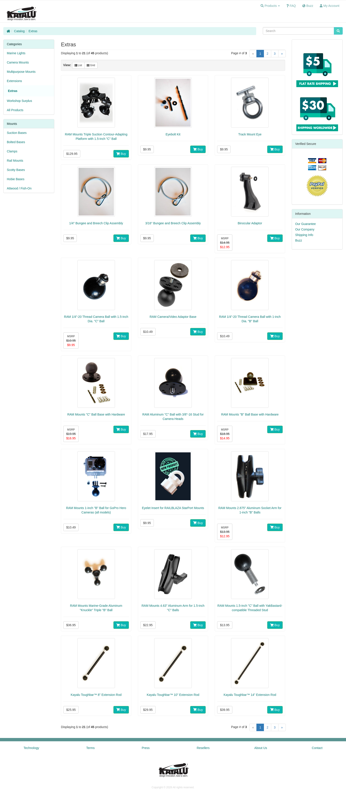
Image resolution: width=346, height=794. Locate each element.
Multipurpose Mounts (21, 71)
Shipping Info (304, 235)
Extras (33, 31)
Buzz (298, 240)
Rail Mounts (15, 160)
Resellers (203, 748)
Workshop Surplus (19, 101)
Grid (91, 65)
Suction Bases (17, 133)
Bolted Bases (16, 142)
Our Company (304, 229)
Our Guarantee (305, 224)
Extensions (14, 81)
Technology (31, 748)
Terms (90, 748)
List (78, 65)
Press (146, 748)
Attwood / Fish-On (19, 188)
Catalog (19, 31)
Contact (317, 748)
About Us (260, 748)
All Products (15, 110)
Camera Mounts (18, 62)
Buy (121, 153)
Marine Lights (16, 53)
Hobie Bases (15, 179)
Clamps (12, 151)
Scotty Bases (16, 170)
